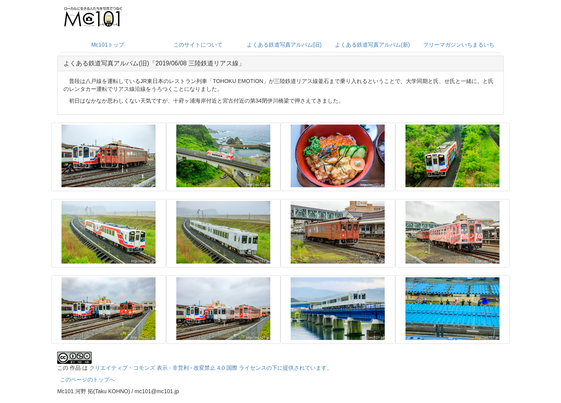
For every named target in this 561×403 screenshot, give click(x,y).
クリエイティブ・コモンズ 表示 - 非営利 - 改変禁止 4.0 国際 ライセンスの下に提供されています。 (210, 368)
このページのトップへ (87, 379)
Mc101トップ (107, 45)
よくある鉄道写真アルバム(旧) (284, 45)
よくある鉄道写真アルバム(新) (372, 45)
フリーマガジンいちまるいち (458, 45)
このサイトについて (198, 45)
